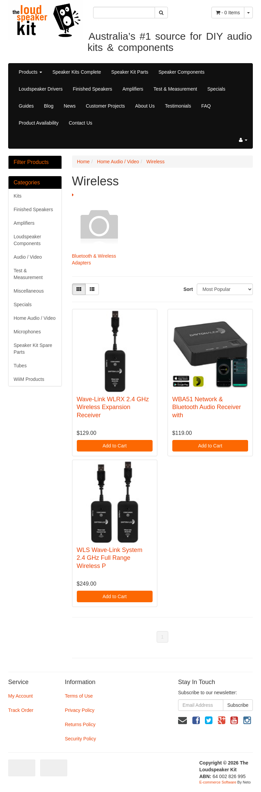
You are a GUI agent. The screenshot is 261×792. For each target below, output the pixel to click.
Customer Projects (105, 106)
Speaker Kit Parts (129, 72)
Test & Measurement (175, 89)
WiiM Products (29, 379)
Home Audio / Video (35, 318)
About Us (145, 106)
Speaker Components (181, 72)
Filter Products (31, 162)
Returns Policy (80, 724)
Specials (216, 89)
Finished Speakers (92, 89)
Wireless (155, 161)
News (69, 106)
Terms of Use (79, 696)
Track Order (20, 710)
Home (83, 161)
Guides (26, 106)
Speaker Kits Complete (76, 72)
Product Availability (38, 123)
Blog (48, 106)
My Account (20, 696)
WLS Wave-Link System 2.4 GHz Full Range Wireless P (109, 558)
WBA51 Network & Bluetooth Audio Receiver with (206, 407)
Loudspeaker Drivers (41, 89)
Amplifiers (132, 89)
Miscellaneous (29, 291)
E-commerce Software (218, 782)
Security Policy (80, 738)
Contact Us (80, 123)
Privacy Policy (79, 710)
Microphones (27, 331)
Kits (17, 196)
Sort (188, 289)
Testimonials (178, 106)
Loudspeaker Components (27, 240)
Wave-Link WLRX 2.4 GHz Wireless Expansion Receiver (113, 407)
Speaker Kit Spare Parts (33, 349)
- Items (228, 12)
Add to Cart (115, 445)
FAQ (206, 106)
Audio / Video (28, 257)
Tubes (20, 365)
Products (30, 72)
